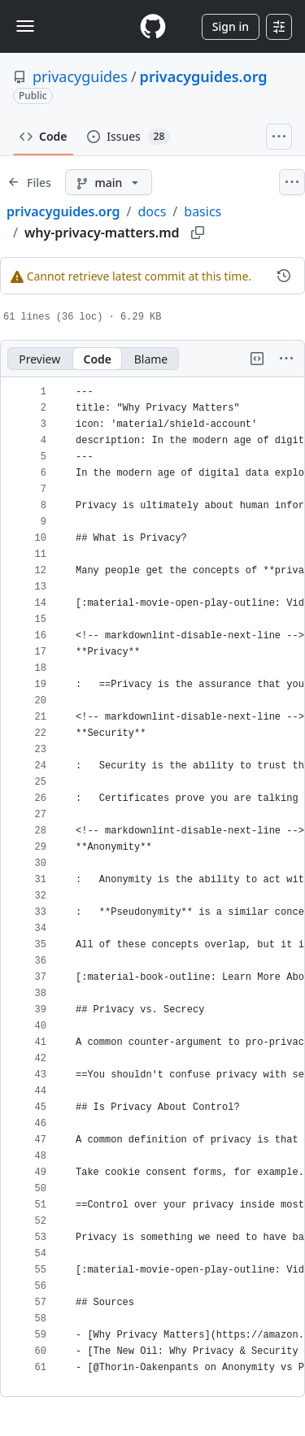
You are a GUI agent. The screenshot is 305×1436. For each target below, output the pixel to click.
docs (151, 211)
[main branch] (108, 182)
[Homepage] (153, 26)
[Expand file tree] (29, 182)
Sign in (230, 26)
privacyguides (80, 76)
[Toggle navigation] (25, 26)
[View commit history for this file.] (284, 275)
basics (202, 211)
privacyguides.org (204, 76)
